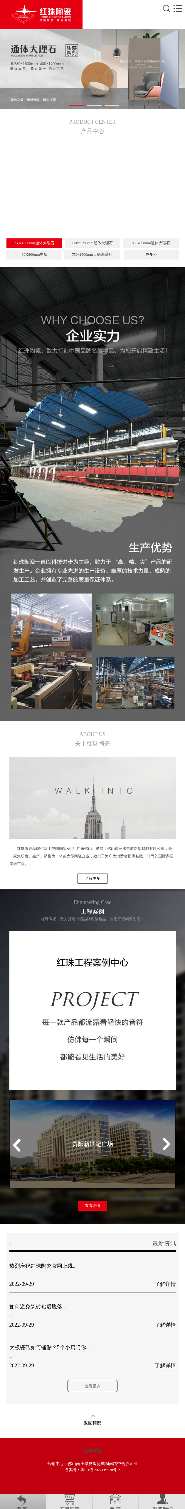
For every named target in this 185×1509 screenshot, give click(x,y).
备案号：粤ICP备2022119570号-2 (92, 1470)
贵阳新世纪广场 (92, 1144)
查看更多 (92, 1386)
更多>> (151, 254)
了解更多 (92, 878)
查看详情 (92, 1205)
